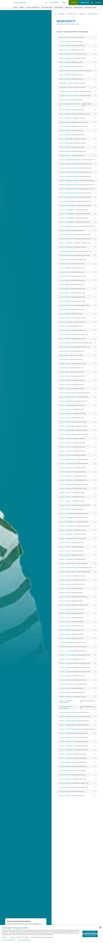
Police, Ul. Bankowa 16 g (77, 110)
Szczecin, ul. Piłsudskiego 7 (77, 538)
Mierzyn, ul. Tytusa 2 (77, 100)
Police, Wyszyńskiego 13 (77, 151)
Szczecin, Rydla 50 (77, 355)
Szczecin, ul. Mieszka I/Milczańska (77, 505)
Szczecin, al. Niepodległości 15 (77, 209)
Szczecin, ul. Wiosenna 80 (77, 692)
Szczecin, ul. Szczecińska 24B (77, 651)
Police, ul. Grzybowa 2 (77, 122)
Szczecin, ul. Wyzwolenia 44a (77, 758)
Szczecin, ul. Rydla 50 (77, 588)
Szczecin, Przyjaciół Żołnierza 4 (77, 347)
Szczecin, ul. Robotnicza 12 (77, 580)
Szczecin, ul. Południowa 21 (77, 559)
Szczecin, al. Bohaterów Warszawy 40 (77, 164)
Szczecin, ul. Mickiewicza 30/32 (77, 484)
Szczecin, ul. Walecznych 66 (77, 680)
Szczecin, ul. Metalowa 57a (77, 472)
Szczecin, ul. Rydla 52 (77, 597)
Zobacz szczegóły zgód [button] (8, 940)
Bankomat (74, 14)
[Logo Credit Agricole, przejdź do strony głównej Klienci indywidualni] (6, 5)
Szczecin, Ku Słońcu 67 (77, 276)
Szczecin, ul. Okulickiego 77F (77, 534)
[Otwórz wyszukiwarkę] (46, 2)
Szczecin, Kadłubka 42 (77, 268)
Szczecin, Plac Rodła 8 (77, 314)
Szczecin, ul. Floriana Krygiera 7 (77, 397)
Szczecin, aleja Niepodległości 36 (77, 197)
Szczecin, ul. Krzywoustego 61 (77, 430)
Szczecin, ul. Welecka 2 (77, 688)
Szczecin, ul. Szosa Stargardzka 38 (77, 655)
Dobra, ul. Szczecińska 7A (77, 45)
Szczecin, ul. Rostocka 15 (77, 584)
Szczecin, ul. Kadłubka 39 (77, 405)
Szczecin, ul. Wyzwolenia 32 (77, 754)
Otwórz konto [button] (84, 2)
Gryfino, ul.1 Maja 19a (77, 62)
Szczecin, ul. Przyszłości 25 (77, 576)
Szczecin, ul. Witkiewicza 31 (77, 696)
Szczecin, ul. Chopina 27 (77, 384)
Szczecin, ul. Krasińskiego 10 (77, 422)
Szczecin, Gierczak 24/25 (77, 259)
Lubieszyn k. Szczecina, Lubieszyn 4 (77, 95)
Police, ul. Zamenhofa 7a (77, 147)
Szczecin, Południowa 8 (77, 338)
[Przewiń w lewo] (55, 13)
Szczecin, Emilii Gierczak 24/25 (77, 255)
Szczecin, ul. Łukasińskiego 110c (77, 459)
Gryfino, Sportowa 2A (77, 50)
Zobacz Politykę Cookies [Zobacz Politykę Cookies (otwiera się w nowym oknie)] (24, 940)
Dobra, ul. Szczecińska (77, 41)
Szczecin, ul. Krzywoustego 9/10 (77, 434)
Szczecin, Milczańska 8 (77, 297)
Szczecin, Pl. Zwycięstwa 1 (77, 322)
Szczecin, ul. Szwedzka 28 (77, 659)
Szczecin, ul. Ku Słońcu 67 (77, 443)
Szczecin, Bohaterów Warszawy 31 (77, 251)
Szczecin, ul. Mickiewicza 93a (77, 488)
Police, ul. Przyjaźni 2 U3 (77, 135)
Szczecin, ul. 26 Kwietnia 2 (77, 376)
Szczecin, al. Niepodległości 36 (77, 214)
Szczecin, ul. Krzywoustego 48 (77, 426)
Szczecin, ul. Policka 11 (77, 542)
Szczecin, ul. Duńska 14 (77, 388)
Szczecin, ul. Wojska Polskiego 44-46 (77, 716)
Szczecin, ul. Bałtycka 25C (77, 380)
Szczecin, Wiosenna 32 (77, 770)
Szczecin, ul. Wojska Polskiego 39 (77, 712)
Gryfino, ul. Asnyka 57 (77, 66)
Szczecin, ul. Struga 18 (77, 621)
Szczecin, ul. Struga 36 (77, 630)
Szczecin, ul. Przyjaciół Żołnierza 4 (77, 572)
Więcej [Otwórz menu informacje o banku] (64, 2)
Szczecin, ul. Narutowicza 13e (77, 513)
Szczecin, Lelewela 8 (77, 284)
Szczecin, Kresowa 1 (77, 272)
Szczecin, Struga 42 (77, 368)
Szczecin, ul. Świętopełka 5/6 (77, 646)
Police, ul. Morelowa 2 (77, 130)
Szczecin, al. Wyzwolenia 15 (77, 234)
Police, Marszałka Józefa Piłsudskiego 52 (77, 104)
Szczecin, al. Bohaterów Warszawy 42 (77, 172)
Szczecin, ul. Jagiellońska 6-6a (77, 401)
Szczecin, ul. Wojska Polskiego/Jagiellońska (77, 729)
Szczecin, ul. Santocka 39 (77, 609)
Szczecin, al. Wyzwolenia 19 (77, 247)
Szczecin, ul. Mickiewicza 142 (77, 476)
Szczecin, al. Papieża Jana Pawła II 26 (77, 226)
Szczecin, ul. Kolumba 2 (77, 409)
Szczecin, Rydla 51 (77, 359)
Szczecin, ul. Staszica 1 (77, 617)
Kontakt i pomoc (63, 14)
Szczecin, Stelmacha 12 (77, 363)
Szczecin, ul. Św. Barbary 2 (77, 642)
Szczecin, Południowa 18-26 (77, 334)
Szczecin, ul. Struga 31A (77, 626)
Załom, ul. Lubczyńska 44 (77, 795)
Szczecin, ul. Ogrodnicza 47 (77, 530)
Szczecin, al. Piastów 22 (77, 230)
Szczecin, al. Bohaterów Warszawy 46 (77, 193)
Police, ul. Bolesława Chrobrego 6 (77, 114)
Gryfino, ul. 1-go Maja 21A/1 (77, 54)
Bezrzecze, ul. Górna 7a (77, 37)
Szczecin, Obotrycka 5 (77, 301)
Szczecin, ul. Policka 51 (77, 551)
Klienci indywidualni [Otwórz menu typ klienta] (20, 2)
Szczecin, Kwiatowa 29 (77, 280)
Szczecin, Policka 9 (77, 326)
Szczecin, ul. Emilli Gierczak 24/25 (77, 393)
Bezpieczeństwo (54, 2)
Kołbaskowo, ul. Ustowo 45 (77, 83)
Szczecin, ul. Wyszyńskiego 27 (77, 733)
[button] (100, 927)
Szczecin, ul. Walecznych (77, 676)
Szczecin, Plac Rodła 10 (77, 309)
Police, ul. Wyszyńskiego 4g (77, 139)
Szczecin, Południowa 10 (77, 330)
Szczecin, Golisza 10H (77, 264)
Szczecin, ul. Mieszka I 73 (77, 492)
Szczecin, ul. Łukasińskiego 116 (77, 463)
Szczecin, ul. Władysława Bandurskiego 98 (77, 701)
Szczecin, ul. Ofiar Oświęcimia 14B (77, 526)
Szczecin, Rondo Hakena (77, 351)
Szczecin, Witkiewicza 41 (77, 779)
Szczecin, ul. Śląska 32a (77, 613)
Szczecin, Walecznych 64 (77, 766)
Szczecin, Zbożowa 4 (77, 791)
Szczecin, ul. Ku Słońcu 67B (77, 455)
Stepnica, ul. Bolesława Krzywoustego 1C (77, 160)
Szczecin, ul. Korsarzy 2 (77, 418)
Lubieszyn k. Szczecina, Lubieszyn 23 (77, 91)
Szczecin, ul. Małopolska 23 (77, 468)
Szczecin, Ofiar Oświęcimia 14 (77, 305)
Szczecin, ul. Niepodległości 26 (77, 517)
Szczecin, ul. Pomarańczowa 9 (77, 563)
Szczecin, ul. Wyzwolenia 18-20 (77, 737)
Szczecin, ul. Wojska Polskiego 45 (77, 721)
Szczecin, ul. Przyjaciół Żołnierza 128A (77, 567)
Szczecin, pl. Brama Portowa (77, 318)
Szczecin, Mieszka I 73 (77, 289)
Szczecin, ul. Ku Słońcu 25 (77, 438)
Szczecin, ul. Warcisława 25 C (77, 684)
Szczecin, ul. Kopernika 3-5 (77, 413)
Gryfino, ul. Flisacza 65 (77, 75)
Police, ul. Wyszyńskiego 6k (77, 143)
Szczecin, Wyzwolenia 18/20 (77, 783)
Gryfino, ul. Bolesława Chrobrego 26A (77, 71)
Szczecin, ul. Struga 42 (77, 638)
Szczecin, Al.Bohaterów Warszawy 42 (77, 189)
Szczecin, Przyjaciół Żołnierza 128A (77, 343)
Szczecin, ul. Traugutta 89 (77, 663)
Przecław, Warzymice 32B (77, 155)
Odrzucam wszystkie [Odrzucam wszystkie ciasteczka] (90, 935)
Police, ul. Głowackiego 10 (77, 118)
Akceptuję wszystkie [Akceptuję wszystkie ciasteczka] (90, 932)
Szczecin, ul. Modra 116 (77, 509)
